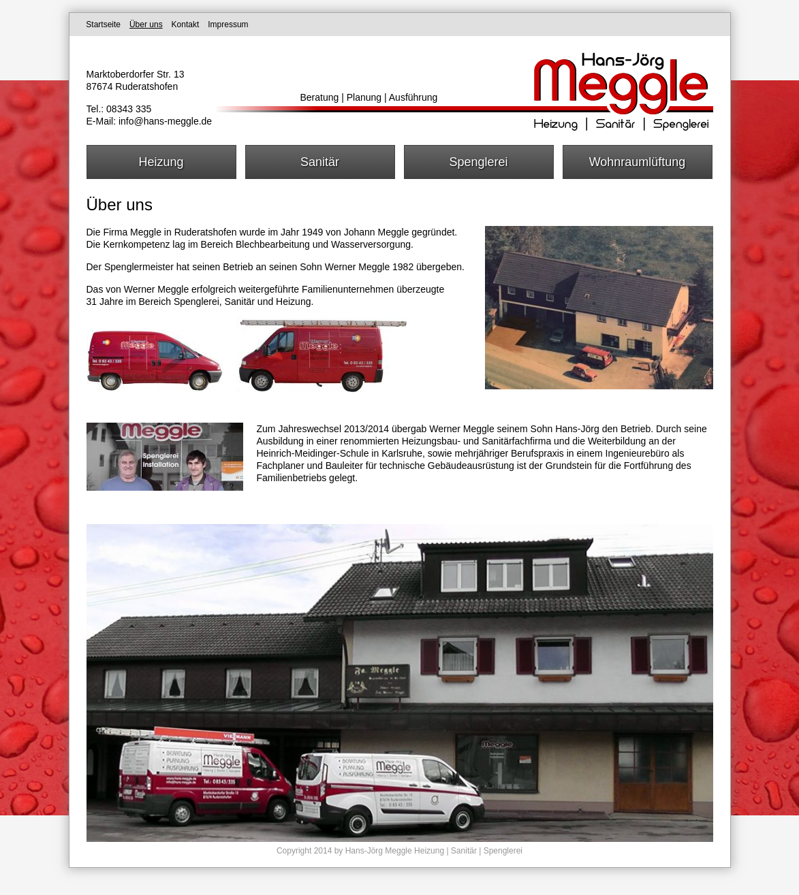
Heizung (160, 162)
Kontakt (186, 24)
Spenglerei (478, 162)
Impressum (228, 24)
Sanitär (319, 162)
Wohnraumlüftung (637, 162)
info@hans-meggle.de (165, 121)
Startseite (103, 24)
